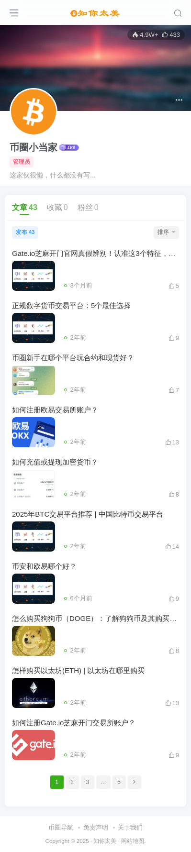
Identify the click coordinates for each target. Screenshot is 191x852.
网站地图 (132, 841)
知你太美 (104, 841)
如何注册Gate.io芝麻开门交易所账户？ (73, 723)
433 (171, 34)
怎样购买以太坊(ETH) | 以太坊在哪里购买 (78, 670)
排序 (166, 232)
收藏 (57, 207)
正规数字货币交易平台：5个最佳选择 (71, 305)
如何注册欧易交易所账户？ (55, 410)
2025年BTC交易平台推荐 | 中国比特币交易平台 (87, 514)
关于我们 (130, 827)
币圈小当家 (33, 147)
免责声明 (95, 827)
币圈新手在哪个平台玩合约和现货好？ (73, 358)
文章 (24, 207)
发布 (25, 232)
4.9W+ (145, 34)
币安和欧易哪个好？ (44, 566)
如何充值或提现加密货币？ (55, 462)
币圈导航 (60, 827)
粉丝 (88, 207)
